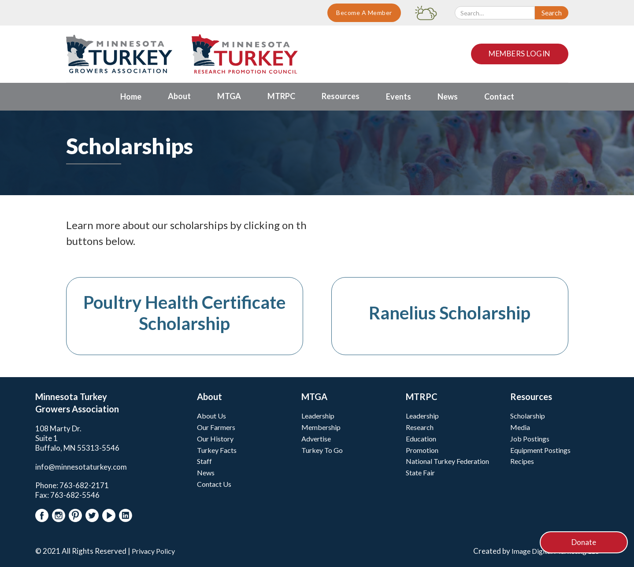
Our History (215, 438)
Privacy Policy (153, 551)
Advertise (316, 438)
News (206, 472)
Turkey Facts (217, 450)
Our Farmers (216, 427)
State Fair (420, 472)
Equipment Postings (540, 450)
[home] (119, 54)
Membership (321, 427)
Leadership (317, 415)
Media (520, 427)
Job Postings (529, 438)
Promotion (422, 450)
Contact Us (214, 484)
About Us (211, 415)
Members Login (520, 53)
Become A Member (364, 12)
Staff (204, 461)
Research (420, 427)
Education (421, 438)
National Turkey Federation (447, 461)
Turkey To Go (322, 450)
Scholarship (527, 415)
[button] (179, 97)
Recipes (522, 461)
